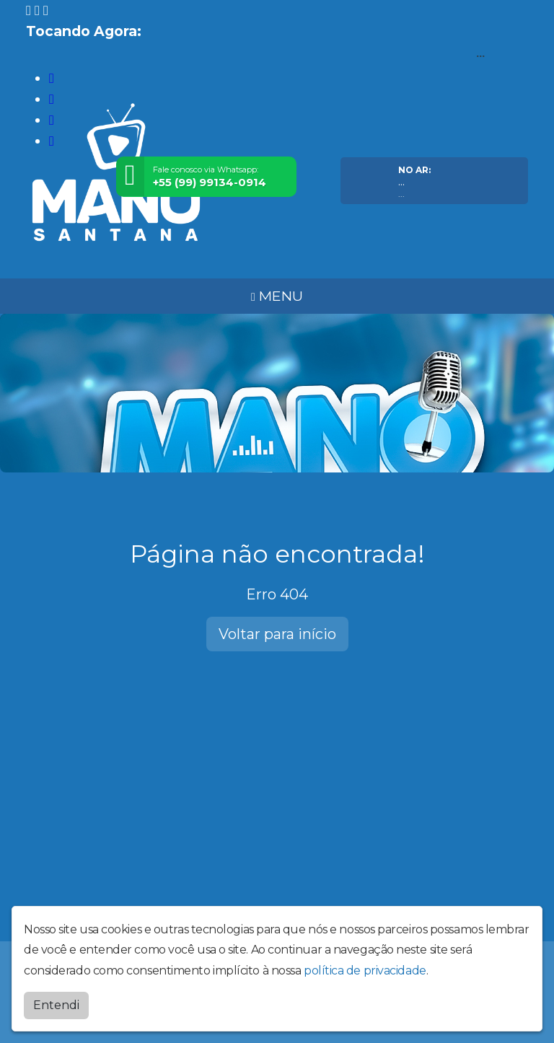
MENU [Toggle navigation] (277, 295)
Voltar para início (277, 634)
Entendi (56, 1002)
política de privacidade (365, 967)
